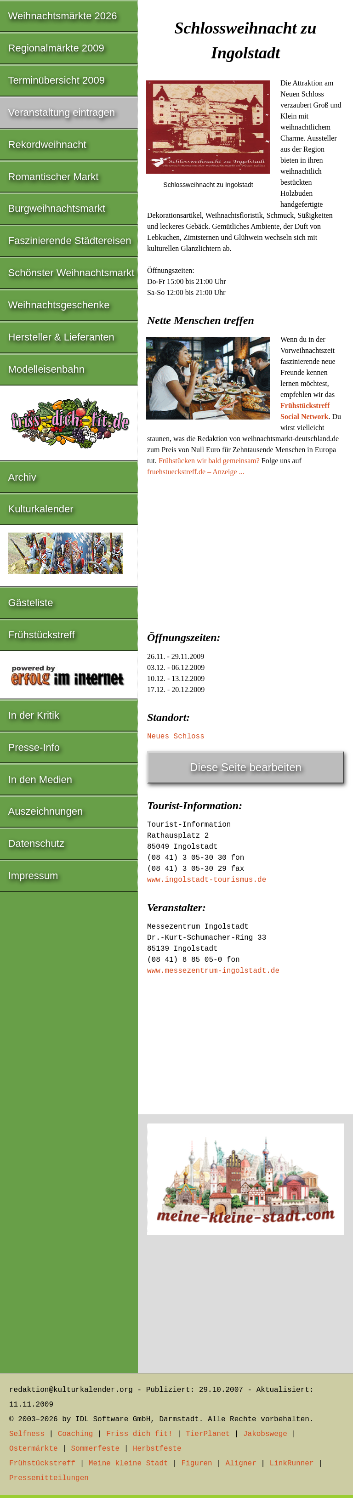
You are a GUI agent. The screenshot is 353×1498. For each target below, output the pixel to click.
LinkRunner (292, 1463)
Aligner (241, 1463)
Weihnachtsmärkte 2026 (62, 16)
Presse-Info (34, 747)
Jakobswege (265, 1434)
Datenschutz (36, 843)
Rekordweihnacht (47, 144)
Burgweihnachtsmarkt (57, 208)
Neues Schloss (176, 736)
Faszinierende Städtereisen (69, 240)
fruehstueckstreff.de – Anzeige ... (196, 472)
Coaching (75, 1434)
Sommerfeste (95, 1449)
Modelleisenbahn (46, 369)
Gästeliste (30, 602)
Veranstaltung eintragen (61, 112)
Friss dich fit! (139, 1434)
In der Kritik (33, 715)
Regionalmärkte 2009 (56, 48)
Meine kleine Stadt (128, 1463)
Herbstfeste (157, 1449)
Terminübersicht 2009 (56, 80)
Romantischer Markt (53, 176)
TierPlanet (208, 1434)
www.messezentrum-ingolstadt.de (213, 971)
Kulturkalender (41, 509)
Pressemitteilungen (49, 1478)
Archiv (22, 477)
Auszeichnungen (45, 811)
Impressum (33, 875)
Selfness (27, 1434)
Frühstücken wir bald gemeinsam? (209, 461)
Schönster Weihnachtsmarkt (71, 272)
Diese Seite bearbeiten (246, 767)
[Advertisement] (245, 551)
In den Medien (40, 779)
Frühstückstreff (41, 635)
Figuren (196, 1463)
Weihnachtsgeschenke (59, 305)
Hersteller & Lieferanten (61, 337)
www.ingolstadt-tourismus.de (206, 880)
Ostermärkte (33, 1449)
